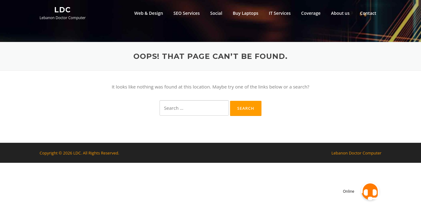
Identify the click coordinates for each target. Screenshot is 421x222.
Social (216, 13)
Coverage (311, 13)
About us (340, 13)
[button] (370, 191)
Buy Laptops (245, 13)
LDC (62, 9)
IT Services (280, 13)
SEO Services (186, 13)
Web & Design (148, 13)
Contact (368, 13)
